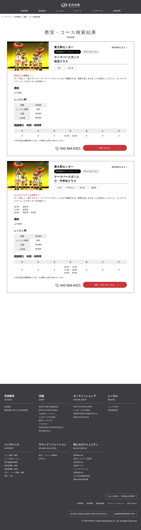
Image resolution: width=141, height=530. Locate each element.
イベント (77, 11)
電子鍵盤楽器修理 (11, 462)
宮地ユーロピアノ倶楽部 (82, 459)
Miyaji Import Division (81, 417)
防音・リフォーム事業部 (48, 455)
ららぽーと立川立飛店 (47, 417)
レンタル (60, 11)
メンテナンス (97, 11)
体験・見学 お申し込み (104, 285)
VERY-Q (42, 459)
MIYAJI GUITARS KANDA (48, 410)
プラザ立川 (43, 424)
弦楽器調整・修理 (11, 466)
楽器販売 (42, 11)
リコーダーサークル (80, 469)
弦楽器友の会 (78, 462)
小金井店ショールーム (47, 414)
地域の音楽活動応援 (80, 479)
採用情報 (89, 503)
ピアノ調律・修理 (11, 455)
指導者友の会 (78, 455)
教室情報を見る (118, 47)
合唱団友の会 (78, 472)
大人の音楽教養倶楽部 (81, 476)
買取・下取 (8, 476)
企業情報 (80, 503)
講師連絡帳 (100, 503)
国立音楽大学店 (44, 431)
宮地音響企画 (113, 410)
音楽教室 (17, 17)
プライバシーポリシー (115, 503)
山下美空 (18, 93)
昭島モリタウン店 (45, 420)
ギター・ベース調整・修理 (14, 472)
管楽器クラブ (78, 466)
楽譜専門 (85, 414)
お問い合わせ (104, 148)
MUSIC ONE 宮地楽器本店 (49, 407)
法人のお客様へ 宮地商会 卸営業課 (121, 496)
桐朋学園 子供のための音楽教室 (16, 410)
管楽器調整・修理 (11, 469)
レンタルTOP (113, 407)
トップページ (6, 17)
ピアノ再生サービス (11, 459)
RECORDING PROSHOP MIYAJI (51, 427)
